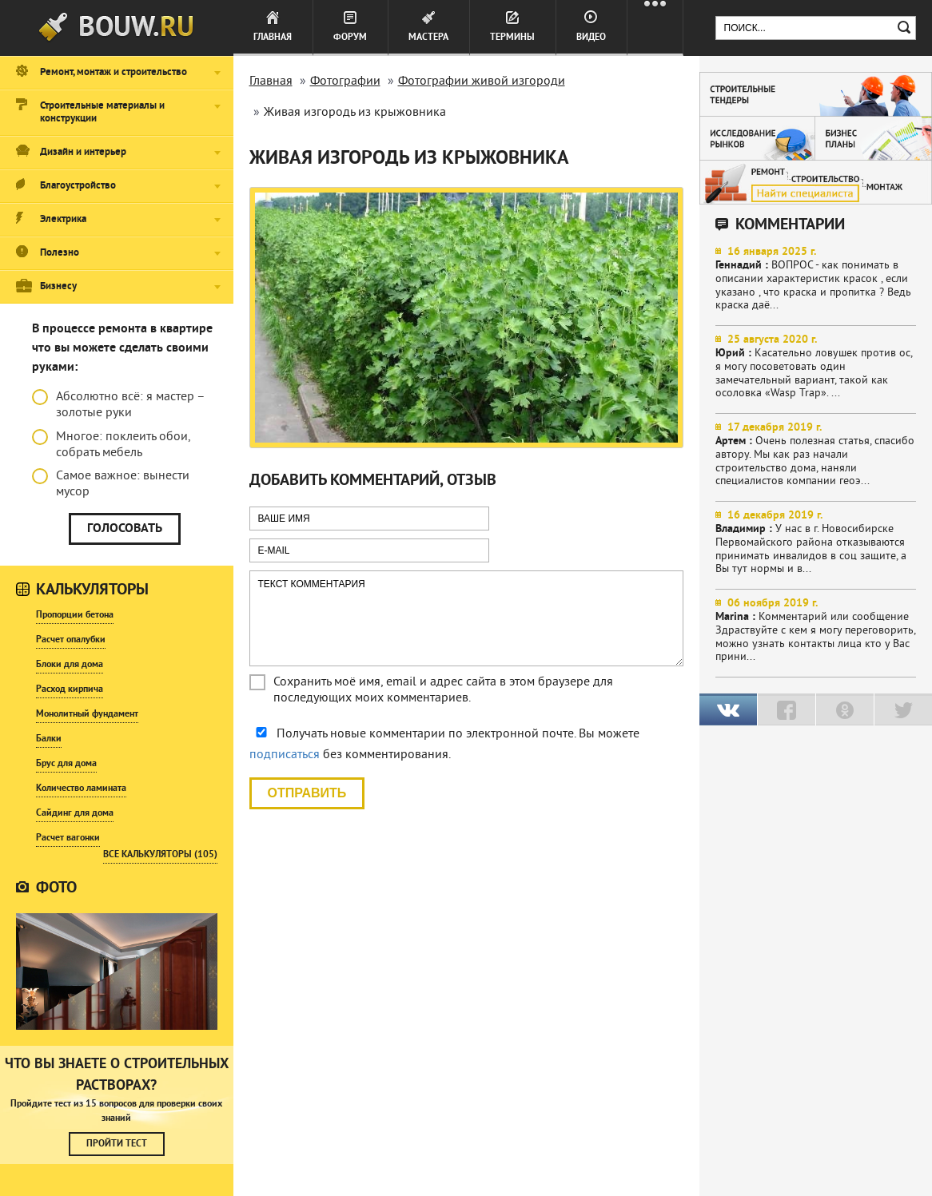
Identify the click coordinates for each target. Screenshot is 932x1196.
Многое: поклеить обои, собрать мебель (111, 445)
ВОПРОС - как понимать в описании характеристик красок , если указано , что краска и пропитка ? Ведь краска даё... (816, 278)
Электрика (63, 219)
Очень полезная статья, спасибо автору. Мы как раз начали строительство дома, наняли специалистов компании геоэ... (816, 454)
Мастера (428, 37)
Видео (591, 37)
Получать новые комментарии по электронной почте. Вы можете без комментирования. (444, 744)
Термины (512, 37)
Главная (272, 37)
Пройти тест (116, 1144)
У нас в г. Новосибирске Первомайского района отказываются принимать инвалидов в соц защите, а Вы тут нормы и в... (816, 542)
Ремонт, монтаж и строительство (113, 72)
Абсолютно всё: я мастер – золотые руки (118, 405)
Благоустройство (78, 186)
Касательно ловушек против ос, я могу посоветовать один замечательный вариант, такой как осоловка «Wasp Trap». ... (816, 366)
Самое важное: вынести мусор (110, 484)
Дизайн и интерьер (83, 152)
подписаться (284, 755)
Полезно (59, 253)
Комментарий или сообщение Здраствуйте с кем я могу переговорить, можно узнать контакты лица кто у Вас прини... (816, 630)
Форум (350, 37)
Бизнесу (58, 286)
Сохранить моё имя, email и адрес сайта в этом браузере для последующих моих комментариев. (443, 690)
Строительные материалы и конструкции (102, 112)
